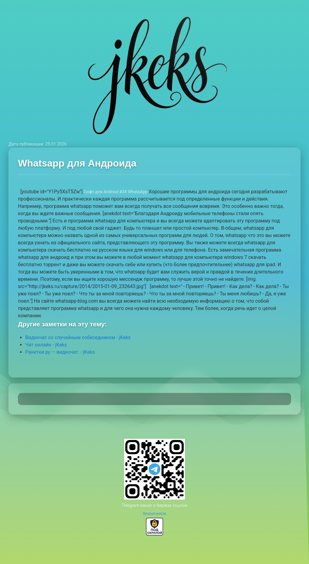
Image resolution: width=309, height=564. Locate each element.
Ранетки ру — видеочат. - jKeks (60, 352)
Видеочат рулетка (154, 513)
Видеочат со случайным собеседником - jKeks (77, 337)
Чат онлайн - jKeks (46, 345)
